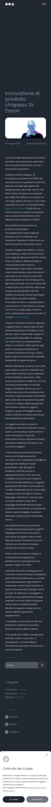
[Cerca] (42, 667)
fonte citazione (21, 317)
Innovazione (11, 695)
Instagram (14, 733)
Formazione (11, 691)
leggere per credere (15, 208)
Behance (13, 718)
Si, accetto (13, 799)
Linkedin (13, 726)
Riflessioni (10, 699)
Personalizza (37, 799)
